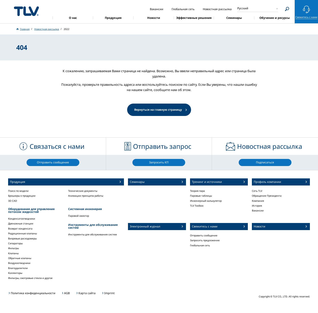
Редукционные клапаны (22, 233)
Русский (242, 8)
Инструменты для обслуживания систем (92, 234)
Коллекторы (15, 273)
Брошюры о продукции (21, 195)
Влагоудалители (18, 268)
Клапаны (13, 253)
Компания (258, 201)
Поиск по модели (18, 191)
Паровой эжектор (78, 216)
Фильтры (13, 248)
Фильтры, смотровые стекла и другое (30, 278)
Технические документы (82, 191)
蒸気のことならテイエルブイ (26, 11)
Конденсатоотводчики (21, 218)
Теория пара (197, 191)
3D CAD (12, 201)
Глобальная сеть (200, 245)
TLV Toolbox (196, 205)
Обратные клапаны (19, 258)
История (257, 205)
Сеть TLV (257, 191)
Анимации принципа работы (85, 195)
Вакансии (258, 210)
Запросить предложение (205, 240)
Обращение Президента (266, 195)
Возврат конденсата (20, 228)
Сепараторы (15, 243)
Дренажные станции (20, 223)
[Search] (287, 9)
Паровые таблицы (201, 195)
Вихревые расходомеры (22, 238)
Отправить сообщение (203, 235)
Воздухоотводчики (19, 263)
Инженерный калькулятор (206, 201)
